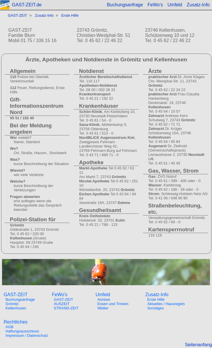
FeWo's (155, 4)
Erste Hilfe (70, 15)
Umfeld (174, 4)
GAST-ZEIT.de (27, 4)
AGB (9, 327)
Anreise (104, 299)
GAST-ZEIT (17, 15)
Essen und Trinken (113, 304)
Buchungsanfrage (125, 4)
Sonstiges (155, 308)
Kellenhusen (15, 308)
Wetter (103, 308)
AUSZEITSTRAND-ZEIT (66, 306)
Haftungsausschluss (22, 331)
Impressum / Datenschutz (26, 335)
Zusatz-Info (198, 4)
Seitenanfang (198, 344)
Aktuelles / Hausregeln (166, 304)
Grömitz (12, 304)
